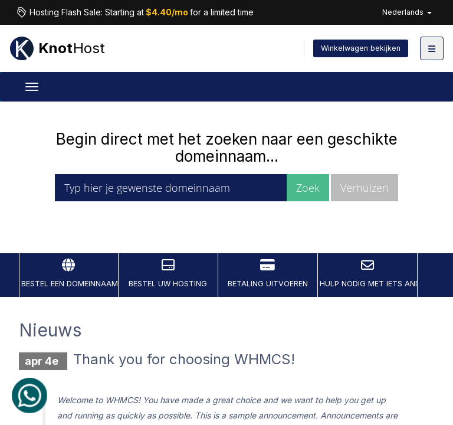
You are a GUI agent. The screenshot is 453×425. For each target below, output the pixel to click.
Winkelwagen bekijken (361, 48)
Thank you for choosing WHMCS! (184, 359)
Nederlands (407, 12)
